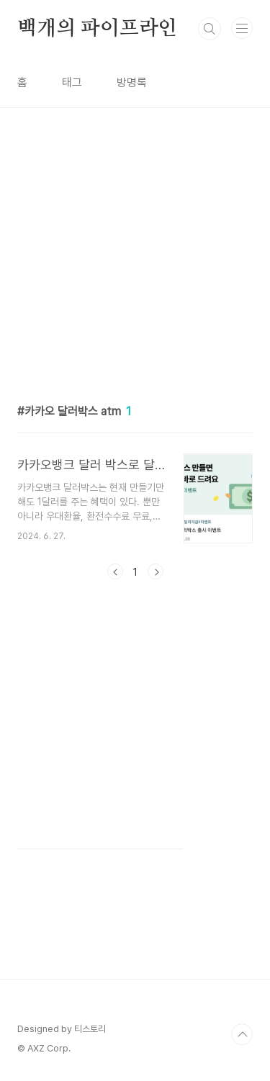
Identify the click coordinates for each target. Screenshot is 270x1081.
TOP (242, 1034)
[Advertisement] (135, 243)
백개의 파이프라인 (97, 29)
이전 (115, 571)
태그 (72, 82)
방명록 (132, 82)
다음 (155, 571)
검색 (209, 29)
